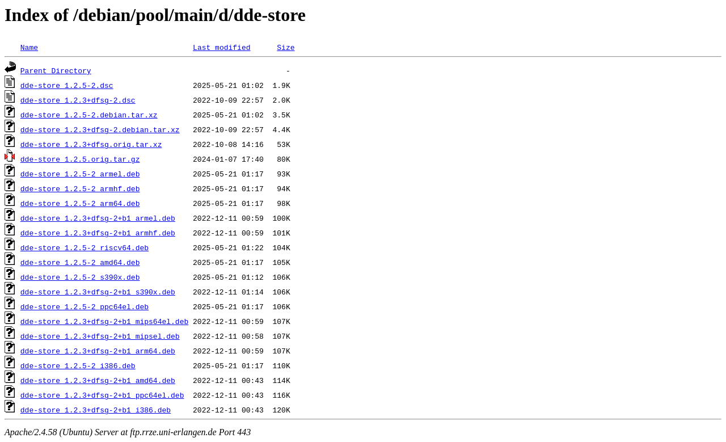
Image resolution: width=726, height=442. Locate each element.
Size (285, 47)
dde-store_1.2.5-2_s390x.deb (80, 277)
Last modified (221, 47)
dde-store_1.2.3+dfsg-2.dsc (78, 100)
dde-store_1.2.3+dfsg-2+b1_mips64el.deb (104, 321)
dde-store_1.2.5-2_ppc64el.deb (84, 306)
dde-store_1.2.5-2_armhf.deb (80, 188)
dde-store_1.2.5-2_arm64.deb (80, 203)
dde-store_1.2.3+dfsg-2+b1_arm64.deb (97, 351)
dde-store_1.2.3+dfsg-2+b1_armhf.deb (97, 233)
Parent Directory (55, 70)
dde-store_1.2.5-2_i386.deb (78, 365)
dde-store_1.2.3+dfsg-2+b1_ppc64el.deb (102, 395)
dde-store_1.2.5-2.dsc (66, 85)
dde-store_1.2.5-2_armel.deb (80, 174)
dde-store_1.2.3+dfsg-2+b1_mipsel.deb (100, 336)
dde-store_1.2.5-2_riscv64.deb (84, 247)
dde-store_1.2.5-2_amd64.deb (80, 262)
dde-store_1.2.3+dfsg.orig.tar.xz (91, 144)
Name (29, 47)
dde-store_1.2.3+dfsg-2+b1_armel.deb (97, 218)
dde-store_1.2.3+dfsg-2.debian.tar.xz (100, 129)
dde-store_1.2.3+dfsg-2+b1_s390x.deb (97, 292)
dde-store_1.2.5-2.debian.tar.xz (89, 115)
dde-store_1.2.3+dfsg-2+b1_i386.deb (95, 410)
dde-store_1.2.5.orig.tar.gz (80, 159)
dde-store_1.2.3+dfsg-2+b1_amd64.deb (97, 380)
